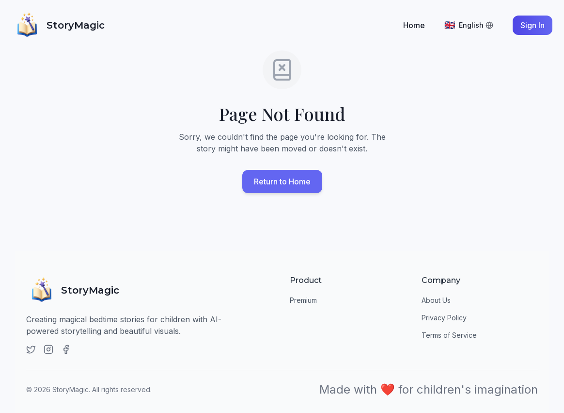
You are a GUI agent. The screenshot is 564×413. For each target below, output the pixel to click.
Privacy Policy (444, 318)
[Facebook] (66, 349)
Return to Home (282, 182)
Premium (303, 300)
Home (414, 25)
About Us (436, 300)
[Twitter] (31, 349)
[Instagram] (48, 349)
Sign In (532, 25)
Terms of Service (449, 335)
